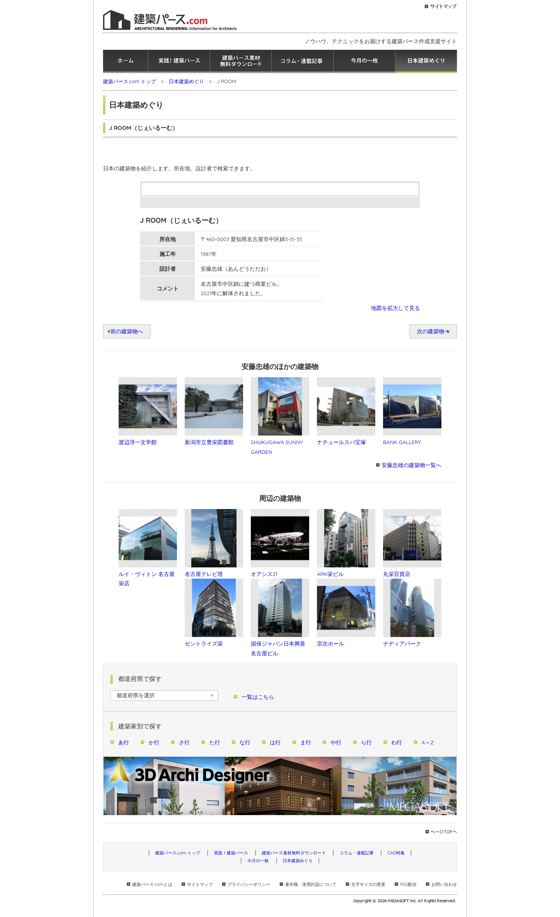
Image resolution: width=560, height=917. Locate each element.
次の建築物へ (433, 331)
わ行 (396, 742)
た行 (214, 742)
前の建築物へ (126, 331)
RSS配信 (408, 884)
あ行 (123, 742)
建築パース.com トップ (129, 81)
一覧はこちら (258, 696)
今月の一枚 (364, 61)
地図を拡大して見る (395, 307)
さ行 (184, 742)
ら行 (366, 742)
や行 (336, 742)
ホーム (125, 61)
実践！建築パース (179, 61)
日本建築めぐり (426, 61)
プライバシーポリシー (249, 884)
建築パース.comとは (152, 884)
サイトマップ (200, 884)
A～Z (428, 742)
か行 (154, 742)
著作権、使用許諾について (310, 884)
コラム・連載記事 (302, 61)
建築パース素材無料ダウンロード (240, 61)
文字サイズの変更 (368, 884)
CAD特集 (396, 853)
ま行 (305, 742)
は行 (275, 742)
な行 (245, 742)
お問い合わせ (444, 884)
